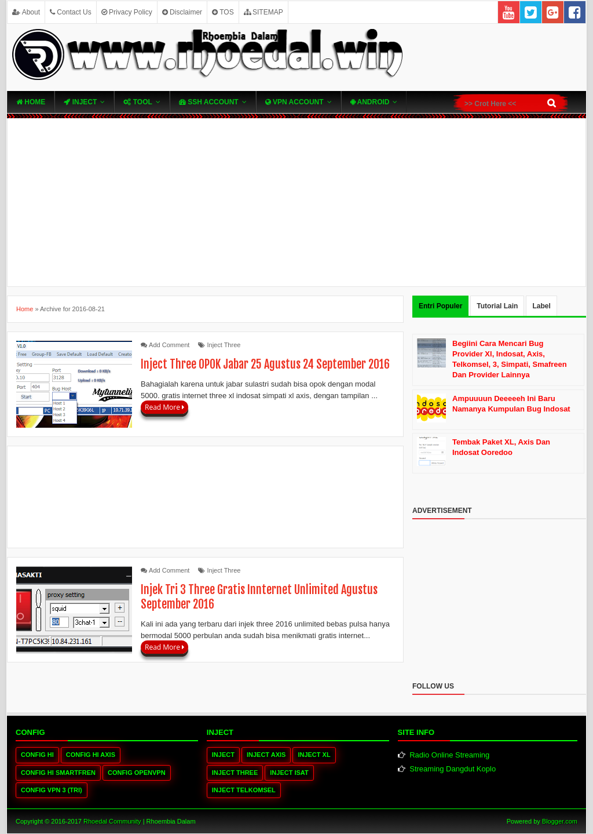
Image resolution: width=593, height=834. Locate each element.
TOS (223, 12)
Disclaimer (182, 12)
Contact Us (70, 12)
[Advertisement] (296, 202)
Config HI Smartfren (58, 772)
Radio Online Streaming (449, 755)
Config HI (37, 754)
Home (30, 102)
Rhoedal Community (112, 821)
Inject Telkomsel (244, 789)
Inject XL (314, 754)
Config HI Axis (90, 754)
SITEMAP (263, 12)
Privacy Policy (126, 12)
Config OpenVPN (137, 772)
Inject (80, 102)
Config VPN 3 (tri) (51, 789)
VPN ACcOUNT (294, 102)
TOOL (137, 102)
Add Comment (169, 344)
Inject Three (224, 344)
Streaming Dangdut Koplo (452, 768)
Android (370, 102)
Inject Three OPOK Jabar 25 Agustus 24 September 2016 (265, 364)
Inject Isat (289, 772)
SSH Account (209, 102)
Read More (164, 407)
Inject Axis (266, 754)
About (26, 12)
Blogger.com (559, 821)
